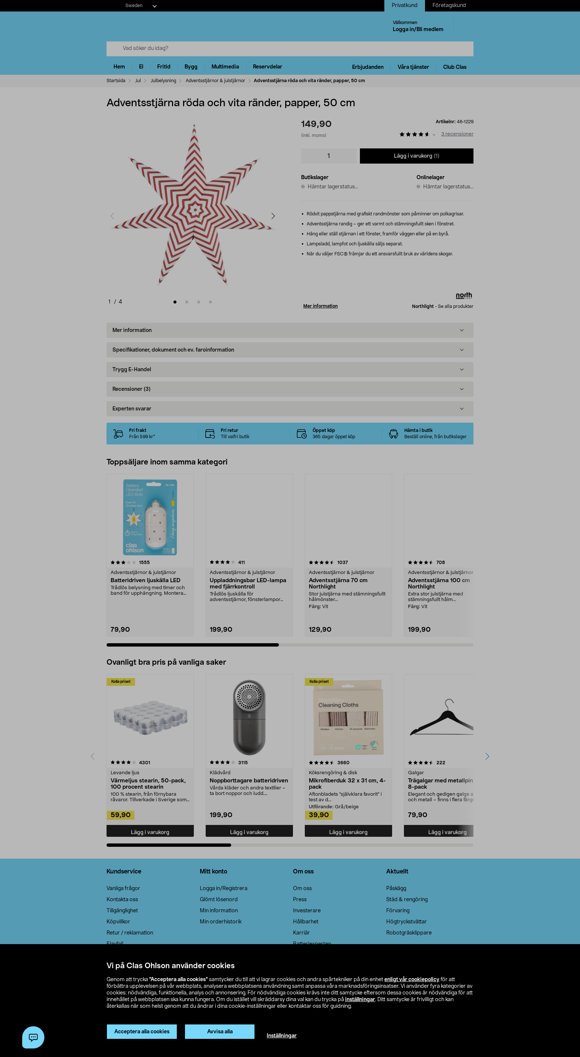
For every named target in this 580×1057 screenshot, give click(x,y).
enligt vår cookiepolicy (411, 979)
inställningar (360, 999)
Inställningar (282, 1035)
